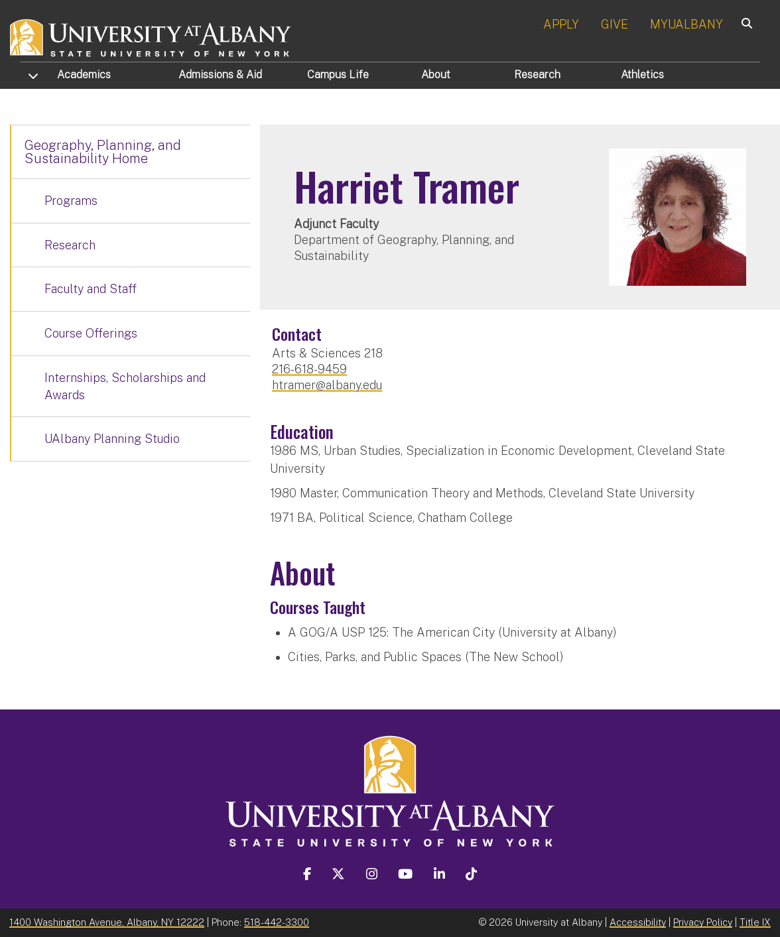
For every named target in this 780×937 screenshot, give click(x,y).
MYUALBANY (686, 24)
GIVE (614, 24)
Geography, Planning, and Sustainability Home (103, 151)
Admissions (220, 74)
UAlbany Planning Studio (112, 439)
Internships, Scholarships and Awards (125, 386)
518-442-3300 (276, 922)
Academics (84, 74)
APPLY (561, 24)
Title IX (755, 922)
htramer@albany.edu (327, 385)
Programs (71, 201)
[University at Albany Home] (151, 36)
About (435, 74)
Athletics (642, 74)
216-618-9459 (309, 369)
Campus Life (338, 74)
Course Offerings (90, 333)
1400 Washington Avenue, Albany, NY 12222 (106, 922)
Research (537, 74)
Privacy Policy (702, 922)
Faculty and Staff (90, 289)
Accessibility (638, 922)
